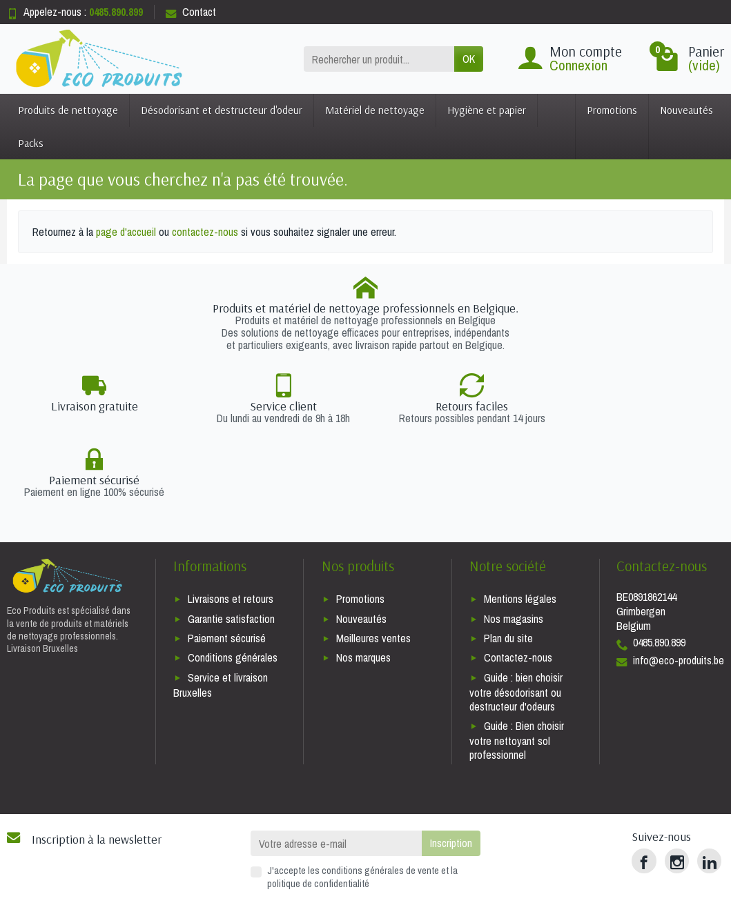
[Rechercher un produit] (379, 59)
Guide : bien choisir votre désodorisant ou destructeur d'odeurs (516, 618)
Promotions (612, 110)
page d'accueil (126, 231)
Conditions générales (232, 584)
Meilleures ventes (373, 564)
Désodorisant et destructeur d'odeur (221, 110)
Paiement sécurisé (227, 564)
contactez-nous (205, 231)
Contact (191, 11)
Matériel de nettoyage (375, 110)
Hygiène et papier (486, 110)
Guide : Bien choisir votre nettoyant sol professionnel (516, 666)
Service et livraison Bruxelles (220, 611)
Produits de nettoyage (68, 110)
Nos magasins (513, 545)
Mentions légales (520, 525)
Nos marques (363, 584)
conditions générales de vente (380, 797)
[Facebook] (644, 787)
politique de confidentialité (318, 809)
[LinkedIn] (709, 787)
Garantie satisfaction (231, 545)
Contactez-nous (518, 584)
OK (468, 58)
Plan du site (508, 564)
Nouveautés (686, 110)
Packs (30, 143)
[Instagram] (677, 787)
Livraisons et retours (230, 525)
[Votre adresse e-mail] (336, 770)
